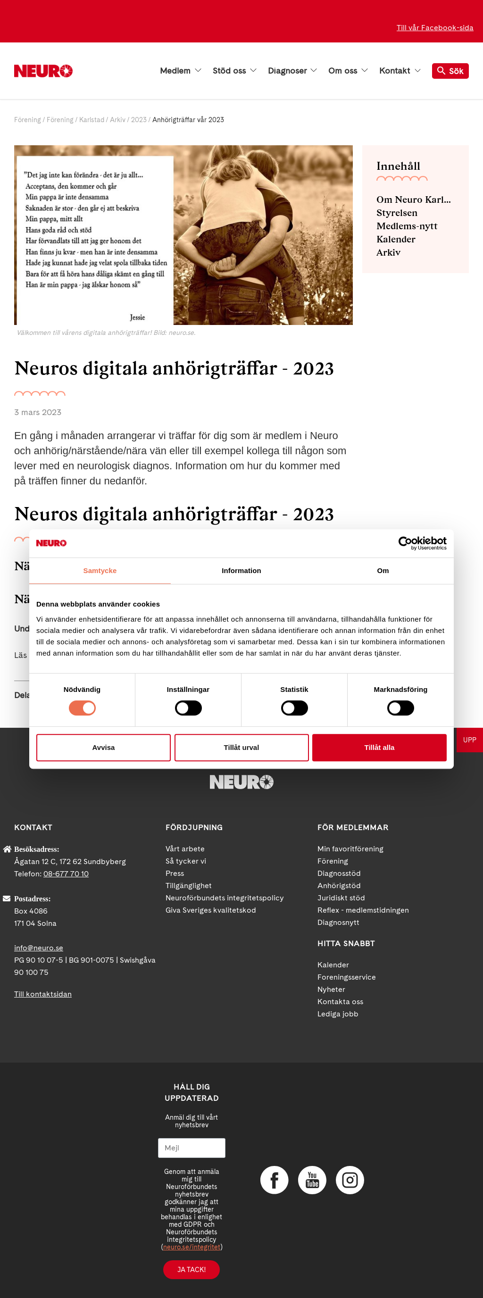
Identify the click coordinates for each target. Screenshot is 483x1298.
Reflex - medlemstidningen (363, 910)
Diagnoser (292, 71)
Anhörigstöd (339, 885)
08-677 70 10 (66, 873)
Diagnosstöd (339, 873)
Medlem (180, 71)
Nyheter (331, 989)
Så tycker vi (186, 861)
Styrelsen (396, 212)
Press (175, 873)
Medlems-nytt (407, 226)
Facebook (274, 1180)
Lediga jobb (337, 1013)
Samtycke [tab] (100, 570)
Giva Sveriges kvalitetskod (211, 910)
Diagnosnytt (338, 922)
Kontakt (400, 71)
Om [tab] (383, 570)
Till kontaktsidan (43, 994)
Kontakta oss (340, 1001)
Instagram (350, 1180)
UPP (469, 740)
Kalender (396, 239)
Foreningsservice (346, 977)
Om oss (348, 71)
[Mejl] (191, 1148)
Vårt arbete (185, 848)
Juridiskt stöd (341, 897)
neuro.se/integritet (191, 1247)
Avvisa (103, 747)
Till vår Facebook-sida (435, 27)
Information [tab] (241, 570)
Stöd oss (235, 71)
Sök (450, 71)
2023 (139, 120)
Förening (27, 120)
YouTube (312, 1180)
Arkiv (117, 120)
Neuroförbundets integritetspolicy (225, 897)
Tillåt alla (380, 747)
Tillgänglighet (189, 885)
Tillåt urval (241, 747)
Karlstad (91, 120)
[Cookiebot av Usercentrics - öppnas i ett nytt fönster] (405, 543)
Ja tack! (191, 1269)
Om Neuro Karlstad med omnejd (415, 199)
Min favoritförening (350, 848)
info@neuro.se (38, 947)
